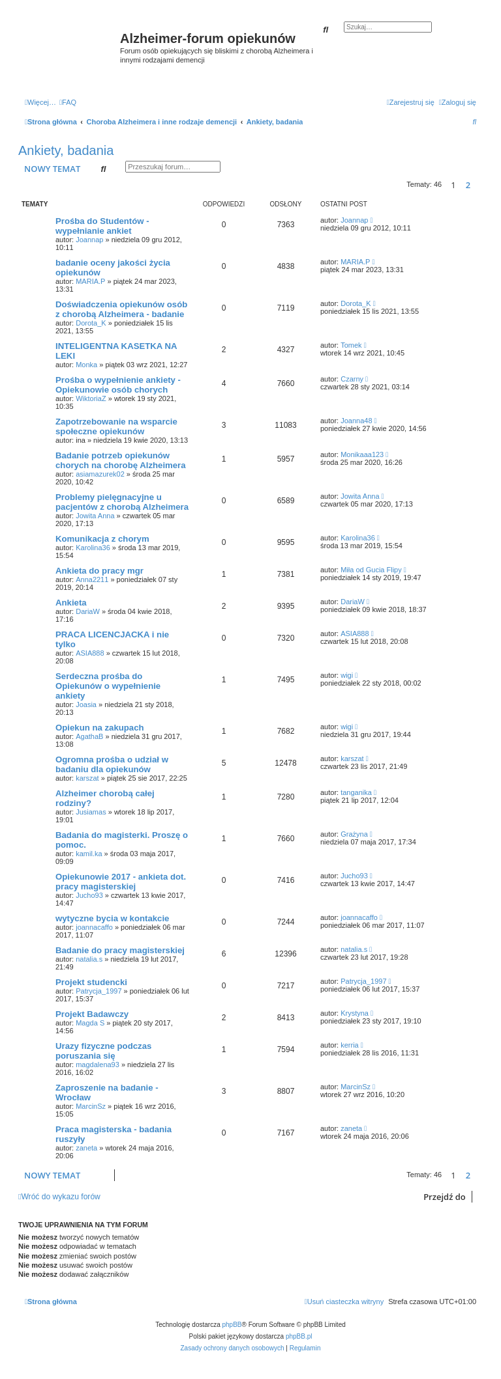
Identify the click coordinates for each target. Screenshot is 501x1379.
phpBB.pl (299, 1336)
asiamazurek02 (100, 474)
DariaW (88, 611)
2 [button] (468, 185)
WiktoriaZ (91, 398)
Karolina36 (93, 547)
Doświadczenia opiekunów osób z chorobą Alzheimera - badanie (121, 309)
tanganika (356, 792)
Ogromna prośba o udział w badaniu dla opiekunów (111, 764)
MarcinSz (91, 1106)
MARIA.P (90, 281)
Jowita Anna (95, 516)
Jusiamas (91, 812)
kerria (350, 1045)
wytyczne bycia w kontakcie (112, 918)
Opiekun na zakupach (99, 727)
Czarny (352, 379)
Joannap (89, 240)
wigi (347, 675)
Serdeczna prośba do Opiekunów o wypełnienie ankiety (107, 686)
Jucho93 (89, 895)
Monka (86, 365)
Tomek (351, 345)
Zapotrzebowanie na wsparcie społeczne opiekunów (116, 426)
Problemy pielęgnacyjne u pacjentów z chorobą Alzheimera (122, 502)
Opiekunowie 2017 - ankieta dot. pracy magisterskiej (120, 881)
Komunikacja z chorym (102, 539)
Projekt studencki (91, 982)
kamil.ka (89, 853)
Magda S (90, 1023)
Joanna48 (356, 421)
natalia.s (89, 959)
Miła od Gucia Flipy (371, 570)
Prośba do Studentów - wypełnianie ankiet (102, 226)
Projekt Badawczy (92, 1014)
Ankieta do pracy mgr (99, 571)
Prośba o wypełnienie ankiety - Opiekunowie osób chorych (118, 385)
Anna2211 (92, 579)
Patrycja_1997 (98, 991)
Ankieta (71, 602)
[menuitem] (67, 102)
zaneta (86, 1148)
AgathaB (89, 736)
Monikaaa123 (362, 454)
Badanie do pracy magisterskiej (120, 950)
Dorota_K (91, 323)
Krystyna (355, 1013)
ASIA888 (90, 653)
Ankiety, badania (66, 150)
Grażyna (354, 834)
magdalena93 (97, 1064)
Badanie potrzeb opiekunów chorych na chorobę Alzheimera (120, 460)
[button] (479, 185)
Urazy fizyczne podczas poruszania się (103, 1051)
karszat (87, 778)
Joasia (86, 704)
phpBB (232, 1324)
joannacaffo (94, 927)
